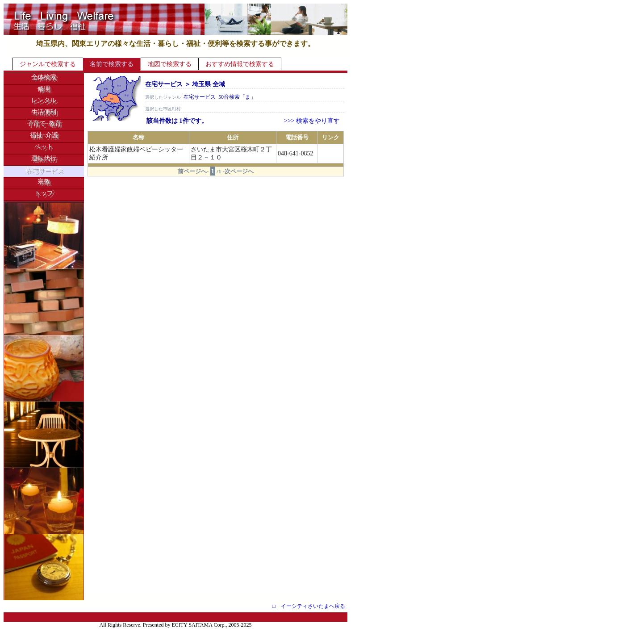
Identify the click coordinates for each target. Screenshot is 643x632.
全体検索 (43, 77)
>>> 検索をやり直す (312, 120)
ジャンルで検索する (48, 64)
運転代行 (43, 158)
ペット (43, 146)
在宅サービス (44, 170)
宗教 (44, 181)
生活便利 (43, 112)
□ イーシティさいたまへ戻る (308, 606)
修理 (44, 88)
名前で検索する (112, 64)
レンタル (43, 100)
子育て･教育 (44, 123)
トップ (43, 193)
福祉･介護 (44, 135)
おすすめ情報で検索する (239, 64)
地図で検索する (170, 64)
